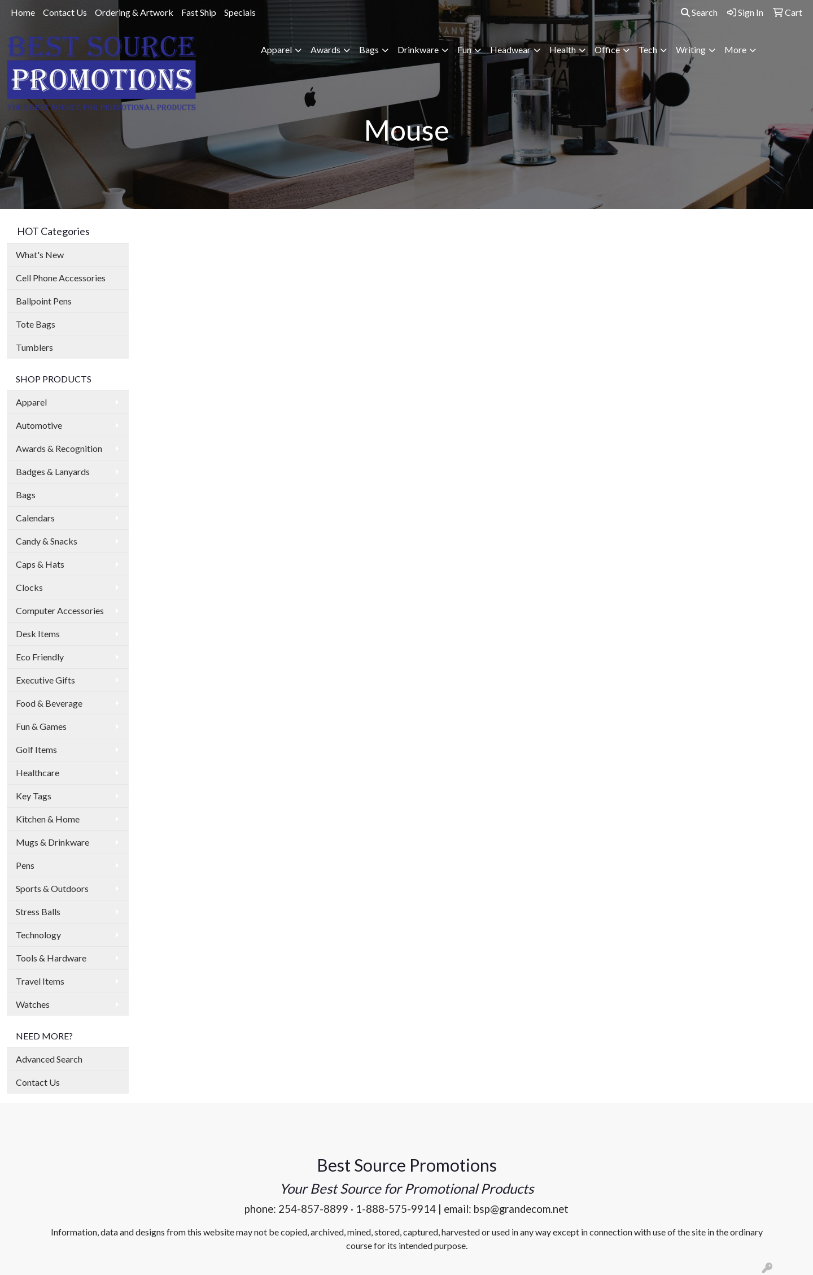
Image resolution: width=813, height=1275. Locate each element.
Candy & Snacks (46, 541)
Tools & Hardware (51, 957)
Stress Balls (38, 911)
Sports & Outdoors (52, 888)
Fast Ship (198, 12)
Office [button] (607, 49)
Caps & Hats (40, 564)
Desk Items (38, 633)
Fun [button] (464, 49)
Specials (240, 12)
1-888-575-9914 (396, 1209)
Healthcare (37, 772)
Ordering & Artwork (134, 12)
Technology (38, 934)
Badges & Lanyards (53, 471)
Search (699, 12)
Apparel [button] (276, 49)
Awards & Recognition (59, 448)
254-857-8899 (313, 1209)
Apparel (31, 402)
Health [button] (562, 49)
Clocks (29, 587)
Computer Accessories (60, 610)
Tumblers (34, 347)
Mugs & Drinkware (52, 842)
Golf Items (36, 749)
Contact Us (65, 12)
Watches (33, 1004)
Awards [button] (325, 49)
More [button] (735, 49)
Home (23, 12)
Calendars (35, 517)
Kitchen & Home (48, 818)
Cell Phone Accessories (61, 277)
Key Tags (33, 795)
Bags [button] (369, 49)
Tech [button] (648, 49)
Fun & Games (41, 726)
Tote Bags (35, 324)
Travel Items (40, 981)
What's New (40, 254)
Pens (25, 865)
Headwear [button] (510, 49)
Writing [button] (691, 49)
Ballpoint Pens (44, 300)
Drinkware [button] (418, 49)
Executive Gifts (45, 680)
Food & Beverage (49, 703)
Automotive (39, 425)
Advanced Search (49, 1059)
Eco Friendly (40, 656)
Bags (26, 494)
